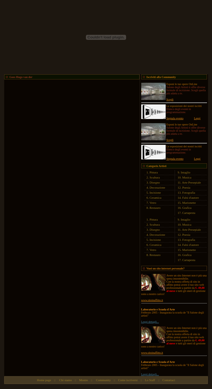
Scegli (170, 99)
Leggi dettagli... (150, 321)
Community (103, 380)
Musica (186, 177)
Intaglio (185, 172)
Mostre (83, 380)
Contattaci (168, 380)
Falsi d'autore (190, 197)
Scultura (155, 177)
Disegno (155, 182)
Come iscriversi (128, 380)
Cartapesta (188, 212)
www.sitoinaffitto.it (152, 300)
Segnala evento (175, 118)
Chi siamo (65, 380)
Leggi (197, 118)
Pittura (154, 172)
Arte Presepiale (191, 182)
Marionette (189, 202)
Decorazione (157, 187)
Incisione (155, 192)
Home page (44, 380)
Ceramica (155, 197)
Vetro (152, 202)
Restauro (155, 207)
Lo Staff (150, 380)
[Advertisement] (52, 132)
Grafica (187, 207)
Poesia (186, 187)
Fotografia (188, 192)
